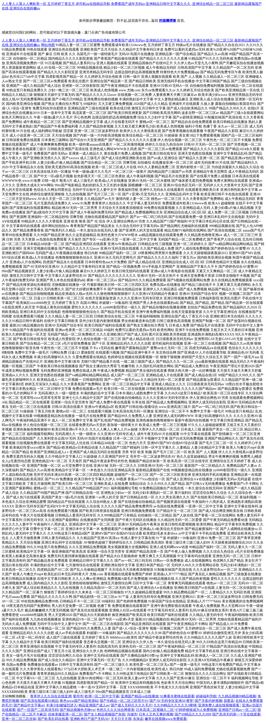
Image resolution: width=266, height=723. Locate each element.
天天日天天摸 (121, 719)
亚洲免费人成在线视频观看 (219, 705)
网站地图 (48, 45)
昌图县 (229, 701)
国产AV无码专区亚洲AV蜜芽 (171, 701)
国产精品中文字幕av (29, 705)
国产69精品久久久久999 (193, 714)
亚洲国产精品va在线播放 (139, 696)
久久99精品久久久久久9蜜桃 (175, 705)
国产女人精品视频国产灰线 (104, 714)
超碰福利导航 (206, 696)
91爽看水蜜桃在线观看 (177, 696)
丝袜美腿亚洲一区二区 (65, 714)
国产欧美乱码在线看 (53, 719)
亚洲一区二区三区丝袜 (19, 719)
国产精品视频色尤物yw (77, 710)
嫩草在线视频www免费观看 (166, 719)
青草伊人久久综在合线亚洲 (50, 696)
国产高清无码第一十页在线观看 (236, 714)
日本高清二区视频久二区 (155, 710)
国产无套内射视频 (208, 701)
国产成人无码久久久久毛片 (131, 705)
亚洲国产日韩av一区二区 (237, 710)
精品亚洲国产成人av (93, 705)
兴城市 (132, 714)
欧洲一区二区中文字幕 (102, 696)
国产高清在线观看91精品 (39, 701)
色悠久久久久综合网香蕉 (115, 710)
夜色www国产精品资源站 (79, 701)
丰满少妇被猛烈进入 (61, 705)
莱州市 (78, 696)
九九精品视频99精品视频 (237, 696)
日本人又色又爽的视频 (156, 714)
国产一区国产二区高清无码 (37, 710)
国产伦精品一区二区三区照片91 (124, 701)
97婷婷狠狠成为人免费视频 (196, 710)
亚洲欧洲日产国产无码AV (89, 719)
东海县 (138, 719)
